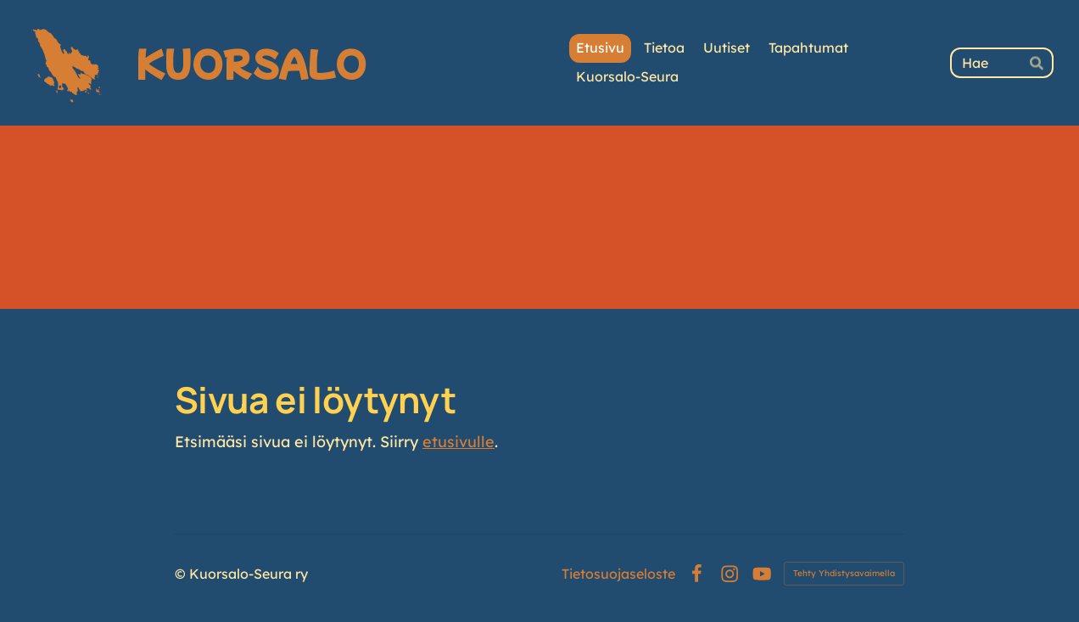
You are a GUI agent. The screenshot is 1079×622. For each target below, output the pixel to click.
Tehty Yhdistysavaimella (844, 573)
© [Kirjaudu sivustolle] (182, 573)
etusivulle (458, 441)
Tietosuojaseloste (618, 573)
